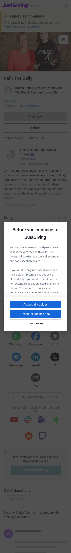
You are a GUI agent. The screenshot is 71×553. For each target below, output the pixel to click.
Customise (35, 323)
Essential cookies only (35, 314)
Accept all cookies (35, 304)
